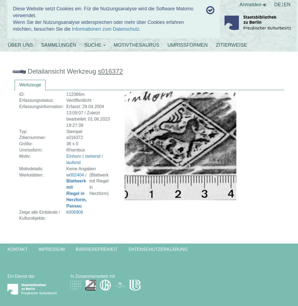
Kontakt (17, 249)
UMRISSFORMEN (187, 45)
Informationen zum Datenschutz (105, 29)
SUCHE (94, 45)
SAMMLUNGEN (58, 45)
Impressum (52, 249)
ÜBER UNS (20, 45)
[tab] (30, 85)
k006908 (74, 212)
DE (277, 4)
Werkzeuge (30, 85)
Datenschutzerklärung (158, 249)
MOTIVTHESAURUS (136, 45)
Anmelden (252, 4)
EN (287, 4)
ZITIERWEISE (231, 45)
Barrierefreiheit (97, 249)
